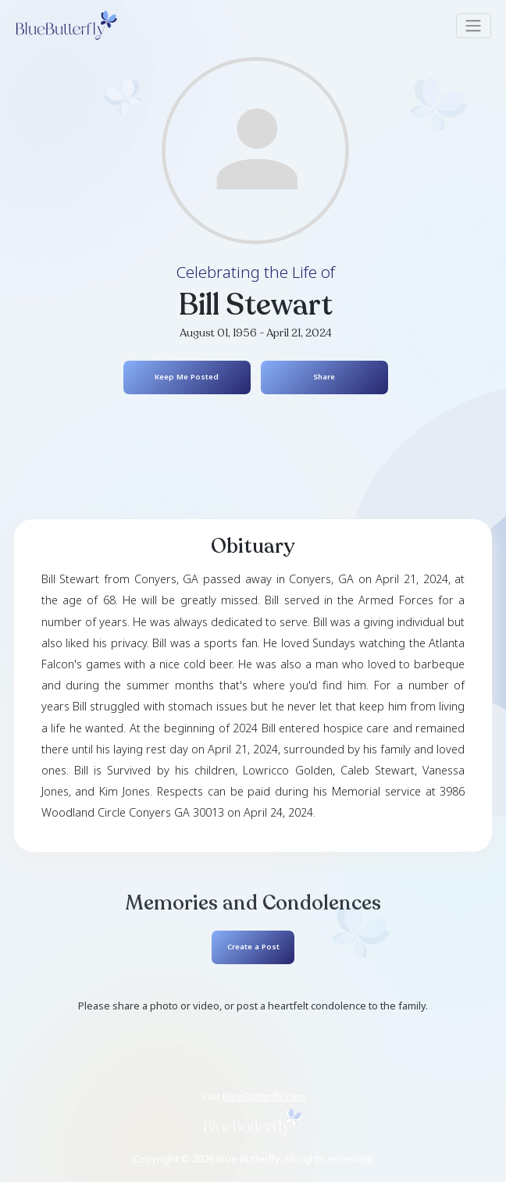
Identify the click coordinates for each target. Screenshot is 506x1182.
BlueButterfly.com (264, 1096)
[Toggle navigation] (473, 25)
